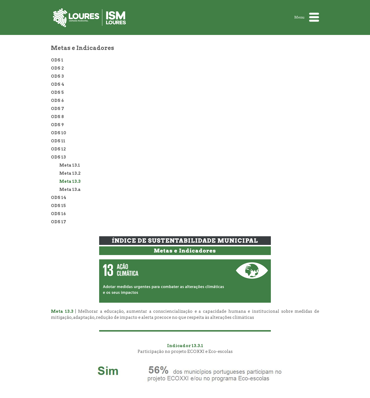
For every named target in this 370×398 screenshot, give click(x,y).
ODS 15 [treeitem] (58, 205)
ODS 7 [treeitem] (57, 108)
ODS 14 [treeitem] (58, 197)
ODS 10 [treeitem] (58, 132)
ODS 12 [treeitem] (58, 149)
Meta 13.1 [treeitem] (69, 165)
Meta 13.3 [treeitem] (70, 181)
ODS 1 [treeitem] (57, 60)
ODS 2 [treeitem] (57, 68)
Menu (306, 17)
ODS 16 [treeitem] (58, 213)
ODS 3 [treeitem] (57, 76)
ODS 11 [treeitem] (58, 141)
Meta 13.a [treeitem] (70, 189)
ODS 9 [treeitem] (57, 124)
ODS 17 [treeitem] (58, 221)
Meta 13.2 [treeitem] (70, 173)
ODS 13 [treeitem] (58, 157)
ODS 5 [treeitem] (57, 92)
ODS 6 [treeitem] (57, 100)
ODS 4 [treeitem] (57, 84)
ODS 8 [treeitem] (57, 116)
